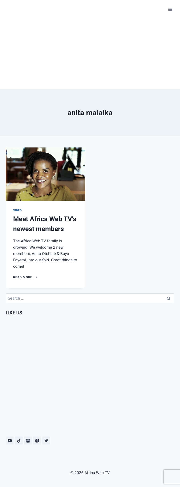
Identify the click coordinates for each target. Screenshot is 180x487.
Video (17, 210)
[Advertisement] (90, 54)
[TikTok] (19, 440)
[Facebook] (37, 440)
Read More (25, 277)
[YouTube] (10, 440)
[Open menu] (170, 9)
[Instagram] (28, 440)
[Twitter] (46, 440)
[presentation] (45, 174)
